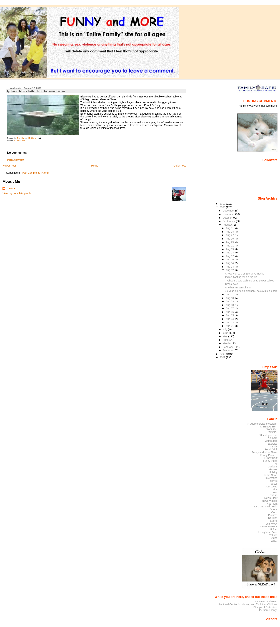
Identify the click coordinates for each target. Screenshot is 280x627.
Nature (274, 495)
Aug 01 (230, 325)
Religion (273, 518)
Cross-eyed (231, 284)
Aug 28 (230, 231)
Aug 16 (230, 259)
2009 (223, 207)
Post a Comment (15, 160)
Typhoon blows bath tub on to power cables (249, 280)
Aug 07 (230, 308)
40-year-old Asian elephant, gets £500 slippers (251, 290)
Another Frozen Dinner (238, 287)
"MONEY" (272, 429)
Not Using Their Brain (265, 506)
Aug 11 (230, 294)
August (227, 224)
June (226, 332)
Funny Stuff (270, 458)
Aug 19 (230, 249)
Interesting (272, 478)
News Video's (269, 500)
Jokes (274, 483)
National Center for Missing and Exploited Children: (248, 604)
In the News (19, 140)
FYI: (275, 463)
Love (274, 492)
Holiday (273, 472)
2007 (223, 357)
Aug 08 (230, 305)
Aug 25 (230, 242)
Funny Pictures (269, 455)
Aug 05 (230, 315)
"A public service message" (262, 423)
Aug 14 (230, 263)
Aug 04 (230, 319)
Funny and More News (264, 452)
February (228, 347)
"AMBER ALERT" (267, 426)
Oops (274, 512)
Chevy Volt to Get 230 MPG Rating (244, 273)
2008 (223, 353)
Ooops (273, 509)
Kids (275, 489)
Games (273, 469)
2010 (223, 203)
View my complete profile (16, 193)
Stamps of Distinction (265, 607)
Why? (274, 540)
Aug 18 (230, 252)
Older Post (180, 165)
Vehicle (273, 535)
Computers (271, 440)
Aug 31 (230, 228)
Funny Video (270, 460)
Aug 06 (230, 312)
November (229, 214)
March (227, 343)
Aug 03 (230, 322)
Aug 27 (230, 235)
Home (94, 165)
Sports (274, 520)
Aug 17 (230, 256)
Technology (271, 523)
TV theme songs (268, 610)
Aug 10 (230, 298)
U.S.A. (274, 529)
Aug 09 (230, 301)
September (229, 221)
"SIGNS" (273, 432)
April (226, 339)
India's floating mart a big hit (241, 277)
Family (273, 446)
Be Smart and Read (266, 601)
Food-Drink (271, 449)
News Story (270, 498)
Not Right (272, 503)
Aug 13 (230, 266)
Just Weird (271, 486)
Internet (273, 480)
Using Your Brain (268, 532)
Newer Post (9, 165)
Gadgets (272, 466)
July (225, 329)
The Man (11, 188)
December (229, 210)
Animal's (273, 438)
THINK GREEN (268, 526)
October (227, 217)
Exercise (273, 443)
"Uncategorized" (268, 435)
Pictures (273, 515)
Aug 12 (230, 270)
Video (274, 538)
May (225, 336)
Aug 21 (230, 245)
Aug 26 (230, 238)
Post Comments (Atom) (35, 172)
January (227, 350)
